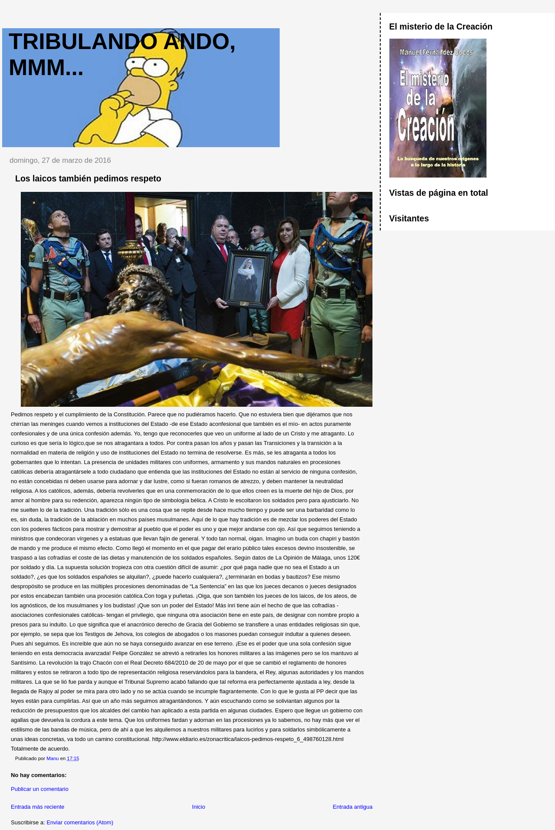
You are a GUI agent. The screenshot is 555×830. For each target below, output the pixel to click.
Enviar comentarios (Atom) (79, 822)
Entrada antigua (352, 807)
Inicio (198, 807)
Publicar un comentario (40, 789)
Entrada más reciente (38, 807)
